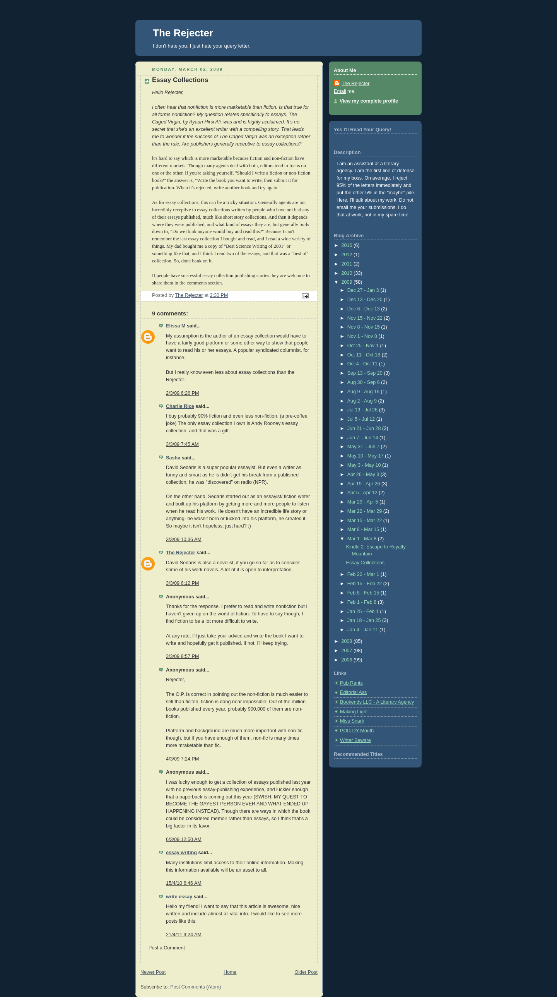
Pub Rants (351, 683)
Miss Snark (352, 721)
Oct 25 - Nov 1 (363, 345)
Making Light (354, 711)
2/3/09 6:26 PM (182, 393)
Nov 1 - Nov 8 (363, 336)
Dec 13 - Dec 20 (365, 299)
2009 (348, 282)
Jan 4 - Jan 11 (363, 629)
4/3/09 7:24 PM (182, 759)
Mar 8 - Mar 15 (364, 529)
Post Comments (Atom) (195, 987)
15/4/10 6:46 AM (184, 883)
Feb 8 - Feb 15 (364, 593)
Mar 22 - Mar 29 (365, 511)
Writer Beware (355, 740)
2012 (348, 254)
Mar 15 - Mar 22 (365, 520)
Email (340, 91)
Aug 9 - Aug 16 (364, 391)
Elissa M (175, 326)
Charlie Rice (180, 406)
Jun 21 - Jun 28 (364, 428)
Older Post (306, 972)
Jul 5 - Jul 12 (361, 419)
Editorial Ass (353, 692)
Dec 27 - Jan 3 (364, 290)
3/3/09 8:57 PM (182, 656)
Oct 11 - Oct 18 (364, 355)
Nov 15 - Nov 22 (365, 318)
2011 (348, 264)
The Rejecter (183, 33)
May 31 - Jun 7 (364, 446)
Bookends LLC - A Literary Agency (377, 702)
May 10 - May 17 (366, 456)
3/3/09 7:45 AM (182, 444)
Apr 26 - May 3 (364, 474)
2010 (348, 273)
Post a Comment (167, 948)
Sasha (173, 458)
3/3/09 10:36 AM (184, 539)
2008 (348, 641)
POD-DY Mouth (357, 730)
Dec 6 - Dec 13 (364, 309)
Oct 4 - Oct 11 (363, 364)
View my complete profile (369, 101)
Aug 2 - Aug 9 (362, 401)
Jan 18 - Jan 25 (364, 620)
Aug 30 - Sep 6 (364, 382)
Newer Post (153, 972)
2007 (348, 650)
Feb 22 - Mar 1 (364, 574)
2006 (348, 660)
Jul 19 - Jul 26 (363, 410)
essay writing (181, 852)
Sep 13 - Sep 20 (365, 373)
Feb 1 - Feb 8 (362, 602)
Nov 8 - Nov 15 (364, 327)
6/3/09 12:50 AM (184, 839)
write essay (179, 896)
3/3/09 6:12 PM (182, 583)
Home (230, 972)
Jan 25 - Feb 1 (363, 611)
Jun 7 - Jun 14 (363, 437)
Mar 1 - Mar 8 (362, 538)
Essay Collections (365, 562)
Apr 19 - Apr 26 (364, 484)
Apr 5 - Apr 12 (363, 492)
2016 (348, 245)
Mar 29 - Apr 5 (363, 502)
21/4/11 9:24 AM (184, 934)
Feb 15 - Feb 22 (365, 583)
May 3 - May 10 (364, 465)
